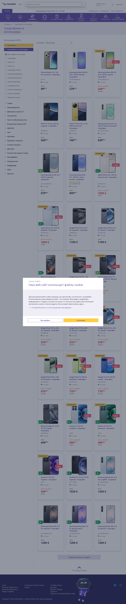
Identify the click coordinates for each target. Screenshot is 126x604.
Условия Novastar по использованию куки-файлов (50, 308)
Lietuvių (31, 281)
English (37, 281)
